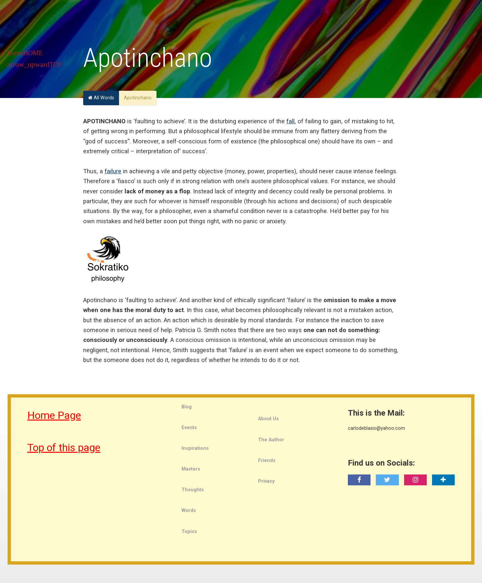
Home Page (54, 415)
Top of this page (63, 447)
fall (290, 121)
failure (113, 171)
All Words (101, 98)
